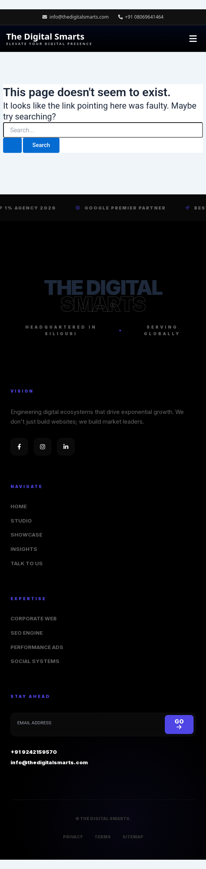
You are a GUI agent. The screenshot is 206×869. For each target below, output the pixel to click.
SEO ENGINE (26, 633)
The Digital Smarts (49, 38)
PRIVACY (73, 836)
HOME (18, 506)
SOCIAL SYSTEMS (34, 661)
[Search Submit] (12, 145)
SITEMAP (132, 836)
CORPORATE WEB (33, 618)
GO (179, 724)
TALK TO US (26, 563)
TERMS (102, 836)
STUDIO (21, 521)
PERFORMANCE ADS (36, 647)
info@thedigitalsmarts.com (75, 17)
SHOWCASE (26, 534)
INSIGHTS (23, 549)
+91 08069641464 (141, 17)
